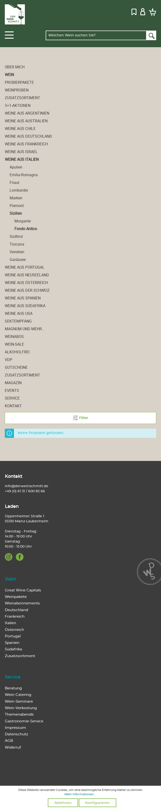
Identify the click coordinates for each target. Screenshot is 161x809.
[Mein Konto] (142, 11)
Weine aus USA (18, 313)
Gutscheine (16, 367)
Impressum (15, 728)
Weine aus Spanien (23, 298)
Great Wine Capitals (23, 590)
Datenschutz (16, 734)
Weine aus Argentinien (27, 113)
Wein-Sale (14, 344)
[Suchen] (151, 35)
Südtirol (16, 236)
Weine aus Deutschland (28, 136)
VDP (8, 359)
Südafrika (13, 649)
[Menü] (9, 35)
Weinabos (14, 336)
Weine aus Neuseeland (27, 275)
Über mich (15, 67)
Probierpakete (19, 82)
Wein (9, 74)
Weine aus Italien (22, 159)
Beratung (13, 688)
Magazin (13, 382)
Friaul (14, 182)
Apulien (16, 167)
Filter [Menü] (80, 417)
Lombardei (19, 190)
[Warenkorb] (151, 11)
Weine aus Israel (21, 151)
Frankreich (15, 616)
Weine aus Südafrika (25, 305)
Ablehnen (63, 803)
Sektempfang (18, 321)
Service (12, 398)
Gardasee (18, 259)
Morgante (22, 221)
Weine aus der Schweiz (27, 290)
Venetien (17, 251)
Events (12, 390)
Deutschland (16, 610)
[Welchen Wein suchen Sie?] (96, 35)
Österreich (14, 630)
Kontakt (13, 405)
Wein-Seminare (19, 701)
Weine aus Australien (26, 120)
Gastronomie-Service (24, 721)
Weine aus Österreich (26, 282)
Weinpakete (16, 597)
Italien (10, 623)
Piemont (17, 205)
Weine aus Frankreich (26, 144)
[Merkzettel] (134, 11)
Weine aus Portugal (24, 267)
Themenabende (19, 714)
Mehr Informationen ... (80, 794)
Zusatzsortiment (22, 97)
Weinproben (17, 90)
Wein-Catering (18, 695)
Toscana (17, 244)
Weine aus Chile (20, 128)
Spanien (12, 643)
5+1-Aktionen (18, 105)
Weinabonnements (22, 603)
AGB (9, 741)
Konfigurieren (97, 803)
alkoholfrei (17, 352)
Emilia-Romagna (24, 174)
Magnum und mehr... (25, 328)
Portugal (13, 636)
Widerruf (13, 747)
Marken (16, 198)
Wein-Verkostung (21, 708)
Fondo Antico (25, 228)
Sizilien (16, 213)
